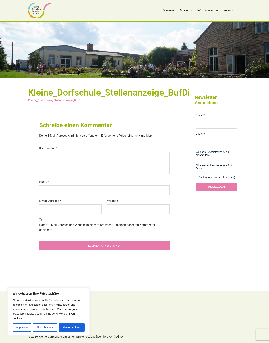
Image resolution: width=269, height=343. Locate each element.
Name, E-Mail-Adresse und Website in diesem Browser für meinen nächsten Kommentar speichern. (97, 227)
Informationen (205, 10)
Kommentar (48, 148)
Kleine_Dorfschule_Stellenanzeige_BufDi (54, 100)
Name (44, 182)
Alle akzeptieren (71, 327)
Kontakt (228, 10)
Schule (184, 10)
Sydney (118, 336)
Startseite (168, 10)
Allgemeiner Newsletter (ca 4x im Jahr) (215, 167)
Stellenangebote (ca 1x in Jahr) (217, 177)
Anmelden (216, 186)
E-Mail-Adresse (50, 201)
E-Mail (199, 133)
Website (112, 201)
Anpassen (22, 327)
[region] (48, 311)
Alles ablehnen (45, 327)
